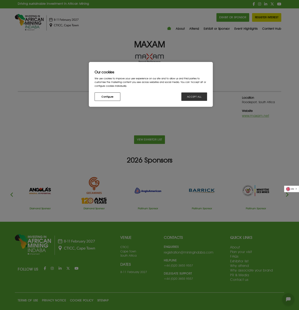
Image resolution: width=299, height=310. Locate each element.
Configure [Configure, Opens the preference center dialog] (107, 96)
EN (290, 189)
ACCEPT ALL (194, 96)
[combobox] (291, 189)
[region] (151, 84)
